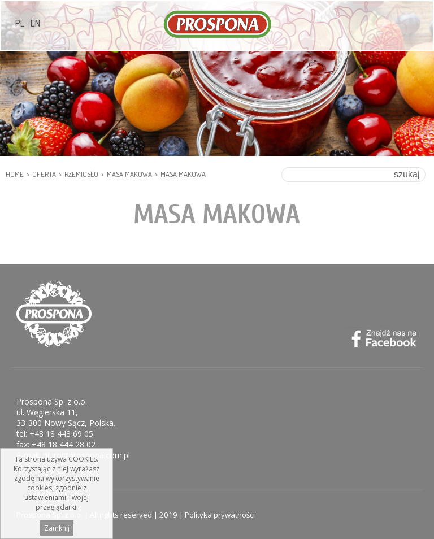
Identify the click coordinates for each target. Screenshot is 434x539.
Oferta (44, 174)
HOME (15, 174)
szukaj (406, 174)
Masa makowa (129, 174)
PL (19, 23)
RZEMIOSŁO (81, 174)
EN (35, 23)
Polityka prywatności (220, 515)
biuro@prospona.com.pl (86, 455)
